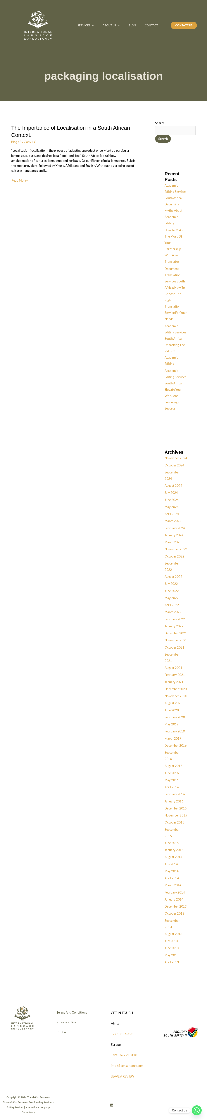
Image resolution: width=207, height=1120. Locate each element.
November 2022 (176, 549)
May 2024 (172, 507)
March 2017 (173, 738)
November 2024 (176, 458)
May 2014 (172, 871)
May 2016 (172, 780)
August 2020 (174, 703)
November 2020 (176, 696)
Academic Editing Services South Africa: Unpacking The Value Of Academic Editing (176, 345)
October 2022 (174, 556)
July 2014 (171, 864)
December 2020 (176, 689)
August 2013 (174, 934)
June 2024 (172, 500)
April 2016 (172, 787)
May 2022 (172, 598)
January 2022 (174, 626)
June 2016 (172, 773)
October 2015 (174, 822)
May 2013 (172, 955)
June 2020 (172, 710)
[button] (92, 25)
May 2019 (172, 724)
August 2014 (174, 857)
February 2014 (175, 892)
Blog (133, 25)
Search (160, 123)
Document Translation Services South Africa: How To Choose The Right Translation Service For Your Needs (176, 294)
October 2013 (174, 914)
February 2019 (175, 731)
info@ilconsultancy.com (127, 1065)
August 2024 (174, 485)
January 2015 (174, 850)
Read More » (20, 180)
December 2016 (176, 745)
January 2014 (174, 899)
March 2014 (173, 885)
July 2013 (171, 941)
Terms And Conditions (72, 1013)
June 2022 (172, 591)
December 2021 (176, 633)
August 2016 (174, 766)
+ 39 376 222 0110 (124, 1055)
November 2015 (176, 815)
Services (86, 25)
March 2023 (173, 542)
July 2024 (171, 493)
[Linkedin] (111, 1104)
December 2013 (176, 906)
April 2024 (172, 514)
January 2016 (174, 801)
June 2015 (172, 843)
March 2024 (173, 521)
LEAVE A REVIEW (123, 1076)
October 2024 (174, 465)
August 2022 (174, 577)
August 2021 (174, 668)
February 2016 (175, 794)
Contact (152, 25)
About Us (111, 25)
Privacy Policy (66, 1023)
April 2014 (172, 878)
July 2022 (171, 584)
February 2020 (175, 717)
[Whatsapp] (197, 1110)
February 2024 (175, 528)
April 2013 (172, 962)
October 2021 (174, 647)
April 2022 (172, 605)
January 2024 (174, 535)
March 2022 (173, 612)
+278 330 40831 (122, 1034)
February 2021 (175, 675)
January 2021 (174, 682)
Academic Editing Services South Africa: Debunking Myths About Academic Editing (176, 204)
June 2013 (172, 948)
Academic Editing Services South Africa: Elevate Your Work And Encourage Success (176, 389)
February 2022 (175, 619)
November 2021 (176, 640)
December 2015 (176, 808)
